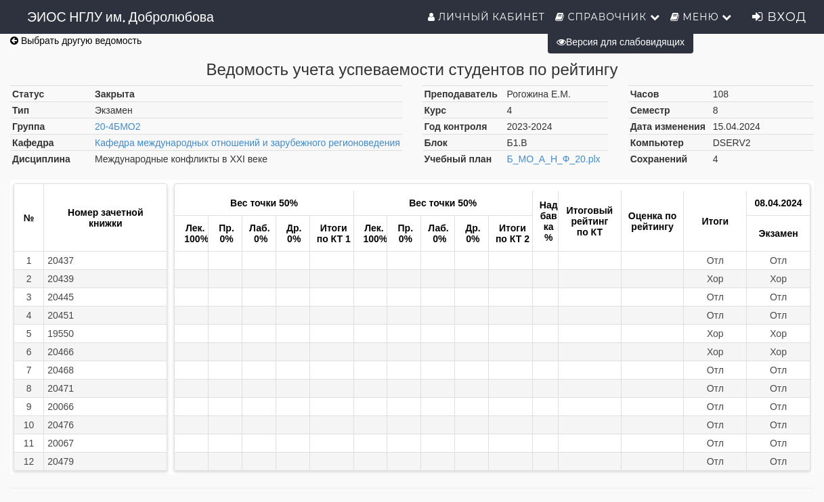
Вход (779, 16)
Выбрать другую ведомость (76, 40)
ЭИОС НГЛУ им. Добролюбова (120, 16)
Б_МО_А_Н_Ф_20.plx (554, 159)
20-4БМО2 (118, 126)
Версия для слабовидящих (621, 42)
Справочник (607, 17)
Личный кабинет (486, 17)
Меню (701, 17)
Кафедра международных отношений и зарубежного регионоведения (247, 142)
